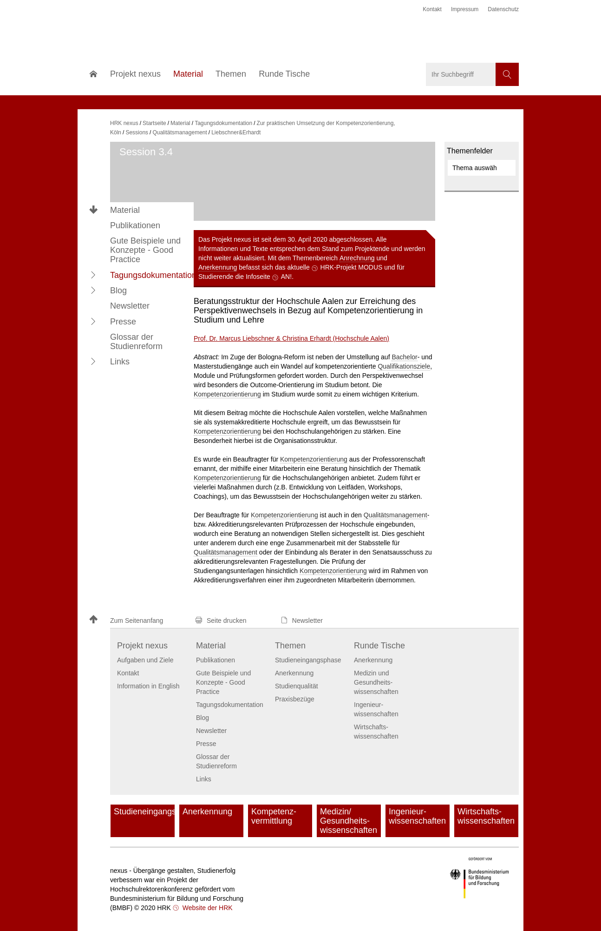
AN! (286, 276)
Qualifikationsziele (404, 366)
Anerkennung (217, 267)
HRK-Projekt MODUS (351, 267)
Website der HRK (207, 907)
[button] (93, 274)
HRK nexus (124, 123)
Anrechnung (357, 258)
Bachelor (404, 357)
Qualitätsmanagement (395, 515)
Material (125, 210)
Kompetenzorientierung (227, 394)
